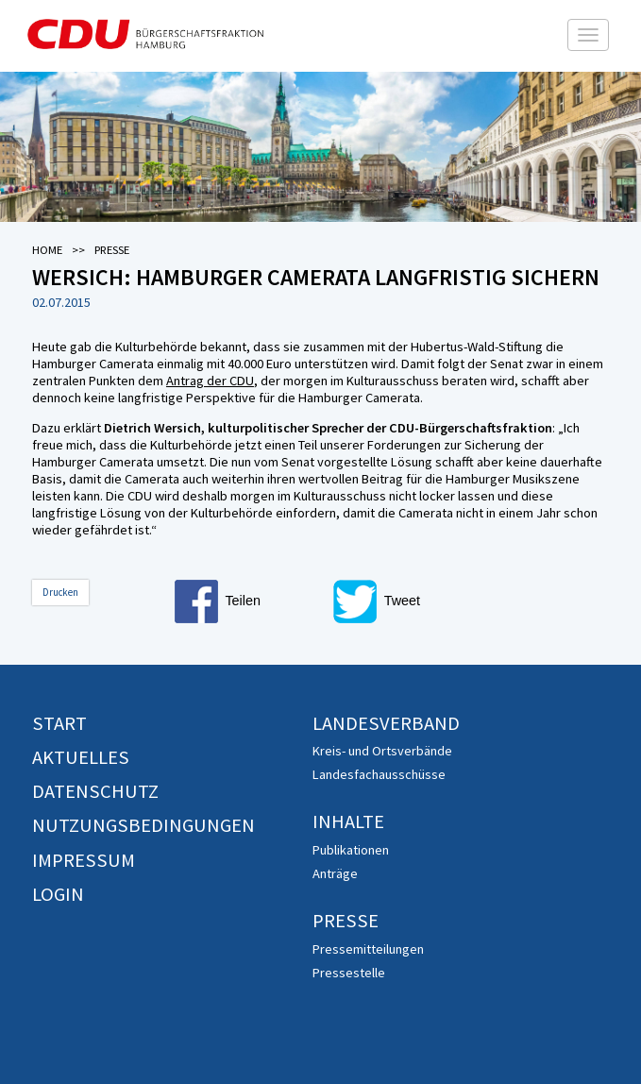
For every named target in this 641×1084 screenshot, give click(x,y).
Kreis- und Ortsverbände (382, 750)
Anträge (335, 873)
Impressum (83, 860)
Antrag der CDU (210, 380)
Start (59, 723)
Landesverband (386, 723)
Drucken (60, 592)
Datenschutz (95, 791)
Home (47, 250)
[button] (250, 601)
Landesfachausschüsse (379, 774)
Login (58, 894)
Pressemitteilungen (368, 948)
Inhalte (348, 821)
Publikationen (350, 849)
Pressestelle (348, 972)
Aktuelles (80, 757)
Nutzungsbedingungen (143, 825)
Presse (345, 920)
